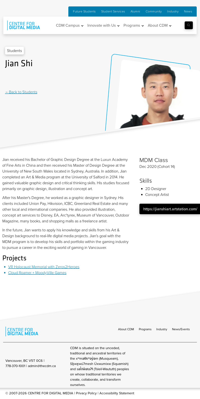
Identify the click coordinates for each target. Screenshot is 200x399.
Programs (145, 329)
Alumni (135, 11)
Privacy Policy (86, 393)
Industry (173, 11)
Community (154, 11)
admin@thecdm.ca (42, 366)
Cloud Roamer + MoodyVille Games (37, 273)
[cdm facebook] (174, 367)
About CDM (126, 329)
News (188, 11)
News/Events (181, 329)
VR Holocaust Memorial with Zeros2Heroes (43, 267)
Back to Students (23, 92)
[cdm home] (20, 25)
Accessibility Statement (117, 393)
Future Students (84, 11)
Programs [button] (131, 25)
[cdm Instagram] (166, 367)
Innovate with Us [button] (101, 25)
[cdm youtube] (192, 367)
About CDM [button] (158, 25)
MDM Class (153, 160)
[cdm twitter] (183, 367)
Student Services (113, 11)
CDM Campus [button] (68, 25)
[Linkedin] (7, 79)
